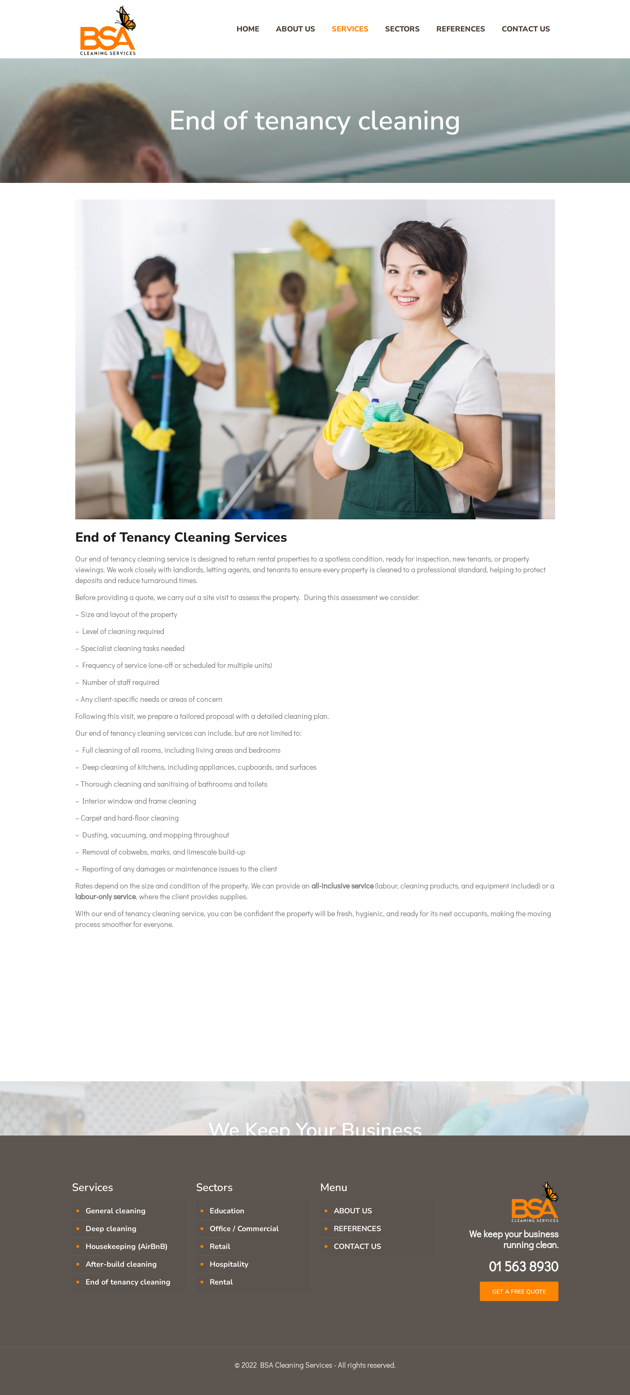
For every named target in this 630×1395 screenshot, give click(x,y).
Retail (220, 1246)
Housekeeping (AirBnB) (127, 1246)
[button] (519, 1291)
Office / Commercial (244, 1229)
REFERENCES (357, 1229)
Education (227, 1211)
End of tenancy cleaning (128, 1282)
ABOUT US (353, 1211)
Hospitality (229, 1264)
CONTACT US (357, 1246)
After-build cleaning (121, 1264)
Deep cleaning (111, 1229)
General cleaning (116, 1211)
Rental (221, 1282)
